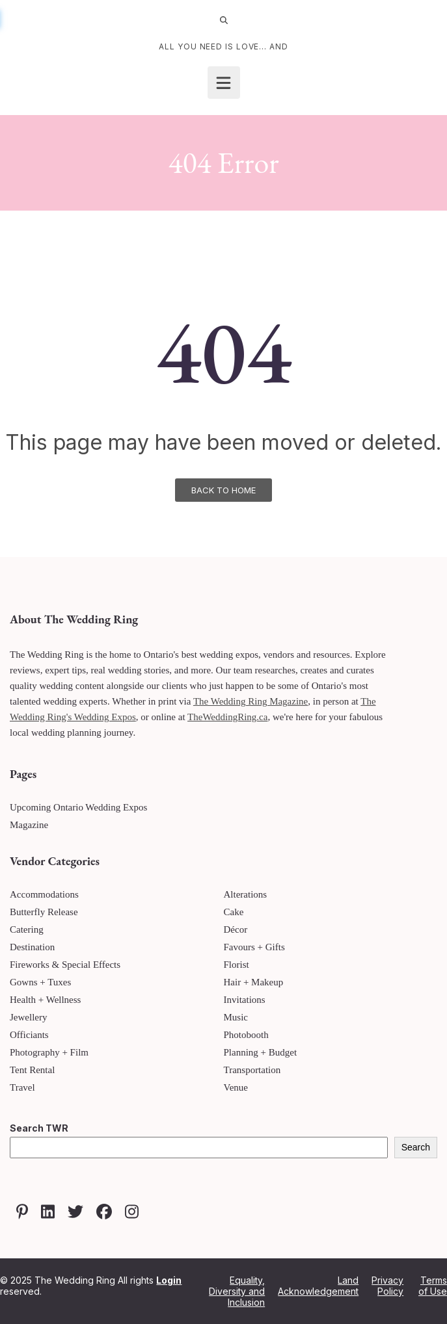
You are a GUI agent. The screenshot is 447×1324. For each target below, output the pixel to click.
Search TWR (39, 1128)
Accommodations (44, 894)
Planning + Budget (260, 1052)
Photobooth (246, 1035)
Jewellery (28, 1017)
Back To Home (223, 490)
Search (415, 1147)
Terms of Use (432, 1286)
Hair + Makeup (254, 982)
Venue (236, 1087)
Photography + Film (49, 1052)
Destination (32, 947)
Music (236, 1017)
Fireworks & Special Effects (65, 964)
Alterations (245, 894)
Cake (234, 912)
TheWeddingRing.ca (227, 717)
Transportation (252, 1070)
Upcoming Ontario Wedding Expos (78, 807)
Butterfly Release (44, 912)
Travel (22, 1087)
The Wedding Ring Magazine (250, 701)
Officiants (29, 1035)
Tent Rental (32, 1070)
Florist (236, 964)
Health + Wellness (45, 999)
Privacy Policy (387, 1286)
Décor (236, 929)
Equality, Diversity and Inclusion (237, 1291)
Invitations (244, 999)
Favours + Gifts (254, 947)
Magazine (29, 825)
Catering (27, 929)
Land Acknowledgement (318, 1286)
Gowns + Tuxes (40, 982)
